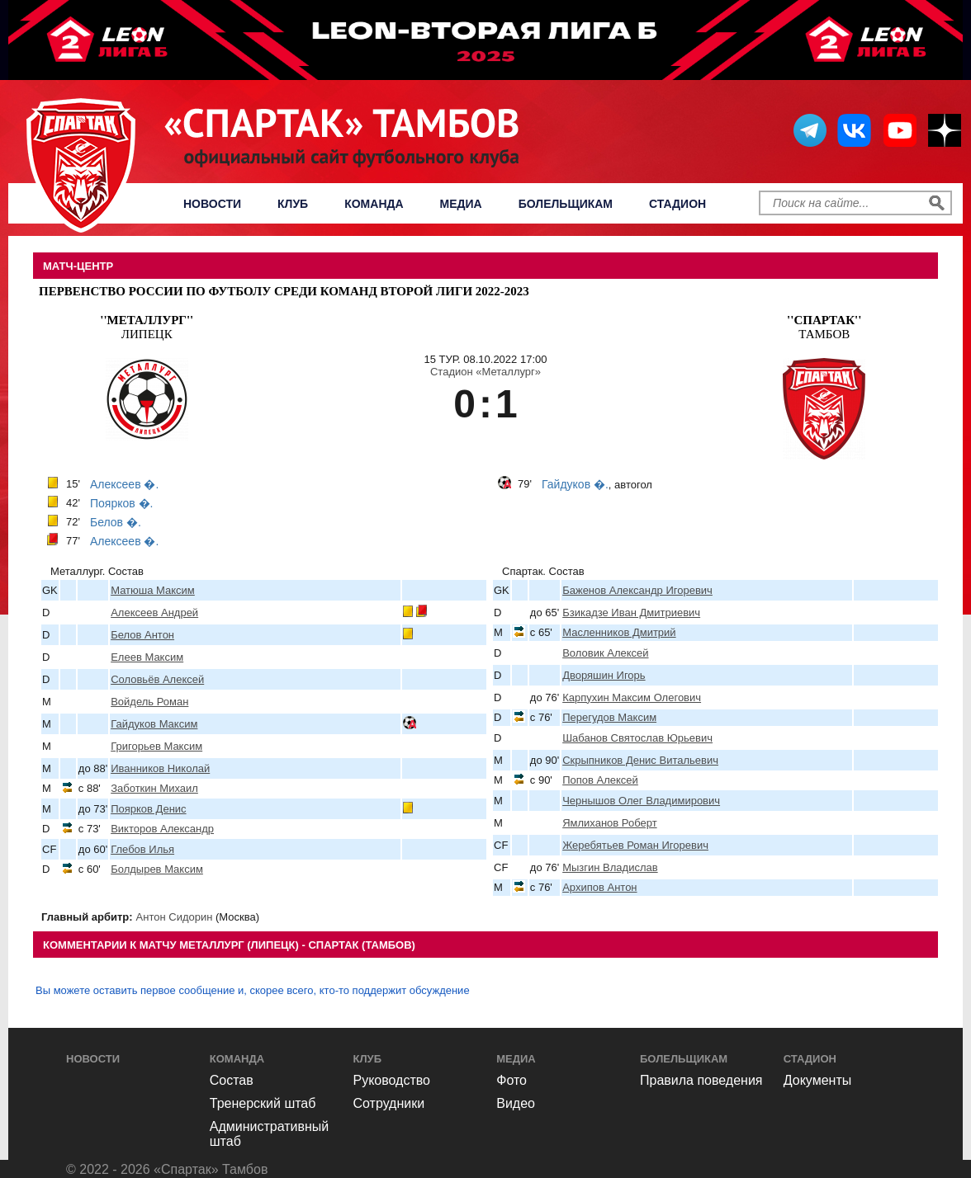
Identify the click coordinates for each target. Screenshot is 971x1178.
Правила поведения (701, 1080)
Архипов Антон (599, 887)
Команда (373, 203)
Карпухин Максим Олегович (631, 697)
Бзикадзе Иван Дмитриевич (631, 612)
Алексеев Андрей (154, 612)
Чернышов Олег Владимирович (641, 800)
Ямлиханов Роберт (609, 823)
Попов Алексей (600, 780)
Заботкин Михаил (154, 788)
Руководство (392, 1080)
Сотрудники (389, 1103)
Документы (817, 1080)
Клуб (292, 203)
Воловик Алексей (605, 653)
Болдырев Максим (157, 869)
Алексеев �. (124, 484)
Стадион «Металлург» (485, 371)
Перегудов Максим (609, 717)
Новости (212, 203)
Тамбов (824, 327)
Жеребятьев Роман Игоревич (635, 845)
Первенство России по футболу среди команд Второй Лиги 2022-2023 (284, 291)
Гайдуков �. (575, 484)
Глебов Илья (142, 849)
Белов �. (115, 522)
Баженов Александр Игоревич (637, 590)
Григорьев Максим (156, 746)
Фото (511, 1080)
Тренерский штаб (263, 1103)
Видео (515, 1103)
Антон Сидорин (174, 917)
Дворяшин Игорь (603, 675)
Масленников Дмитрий (618, 632)
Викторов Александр (162, 828)
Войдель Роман (149, 701)
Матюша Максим (153, 590)
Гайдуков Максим (154, 724)
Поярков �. (122, 503)
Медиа (461, 203)
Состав (231, 1080)
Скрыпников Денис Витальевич (640, 760)
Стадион (677, 203)
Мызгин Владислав (609, 867)
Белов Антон (142, 635)
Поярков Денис (148, 809)
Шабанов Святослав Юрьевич (637, 738)
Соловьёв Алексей (157, 679)
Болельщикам (566, 203)
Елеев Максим (147, 657)
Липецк (146, 327)
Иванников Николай (160, 768)
